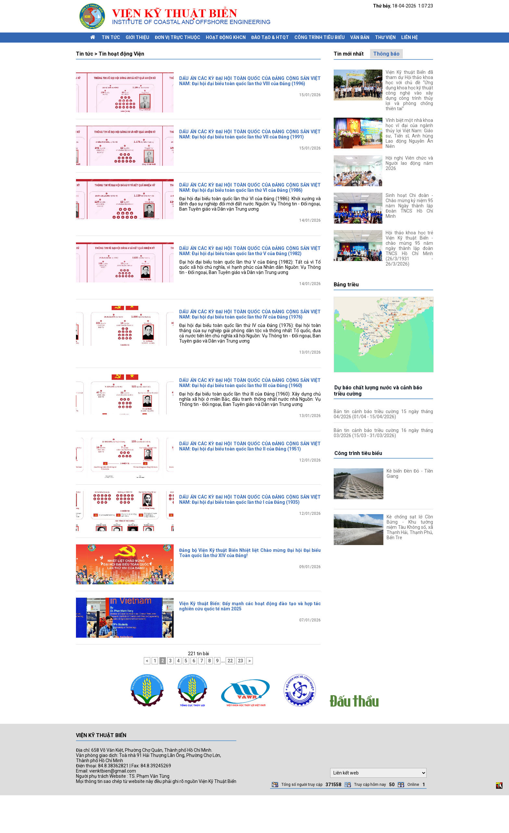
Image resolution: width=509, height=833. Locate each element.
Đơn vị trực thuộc (177, 37)
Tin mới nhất (349, 54)
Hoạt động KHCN (226, 37)
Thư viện (385, 37)
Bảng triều (346, 284)
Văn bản (359, 37)
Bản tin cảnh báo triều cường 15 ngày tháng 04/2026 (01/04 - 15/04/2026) (383, 414)
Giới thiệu (137, 37)
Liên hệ (409, 37)
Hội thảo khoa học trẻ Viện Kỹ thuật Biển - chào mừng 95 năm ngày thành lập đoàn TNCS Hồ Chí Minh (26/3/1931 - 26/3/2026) (409, 248)
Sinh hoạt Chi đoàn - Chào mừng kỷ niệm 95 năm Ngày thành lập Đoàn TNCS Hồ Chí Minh (409, 206)
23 (240, 698)
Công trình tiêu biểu (319, 37)
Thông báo (386, 54)
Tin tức (111, 37)
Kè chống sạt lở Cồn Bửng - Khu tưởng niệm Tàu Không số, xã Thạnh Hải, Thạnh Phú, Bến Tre (410, 527)
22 (230, 698)
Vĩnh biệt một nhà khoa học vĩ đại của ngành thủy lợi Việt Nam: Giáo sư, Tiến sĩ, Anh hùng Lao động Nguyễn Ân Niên (409, 133)
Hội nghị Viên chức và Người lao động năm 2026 (409, 163)
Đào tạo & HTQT (270, 37)
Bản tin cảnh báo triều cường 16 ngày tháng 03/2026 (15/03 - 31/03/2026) (383, 433)
